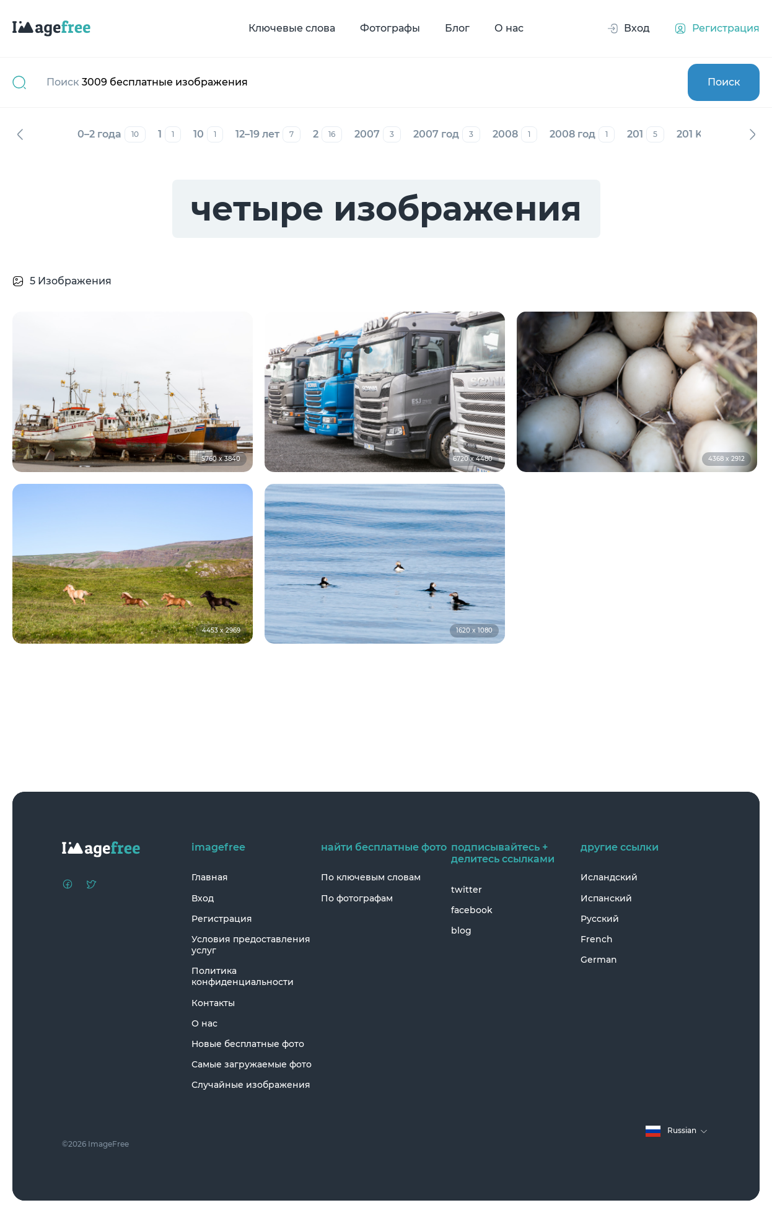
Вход (202, 898)
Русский (600, 918)
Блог (457, 28)
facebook (472, 910)
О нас (509, 28)
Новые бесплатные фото (247, 1043)
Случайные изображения (250, 1084)
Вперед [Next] (752, 134)
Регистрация (221, 918)
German (599, 959)
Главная (209, 877)
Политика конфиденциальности (242, 976)
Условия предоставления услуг (250, 945)
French (597, 939)
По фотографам (357, 898)
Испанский (606, 898)
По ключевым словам (371, 877)
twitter (466, 889)
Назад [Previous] (19, 134)
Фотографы (390, 28)
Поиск (724, 82)
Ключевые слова (291, 28)
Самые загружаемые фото (251, 1064)
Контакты (213, 1003)
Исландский (609, 877)
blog (461, 930)
